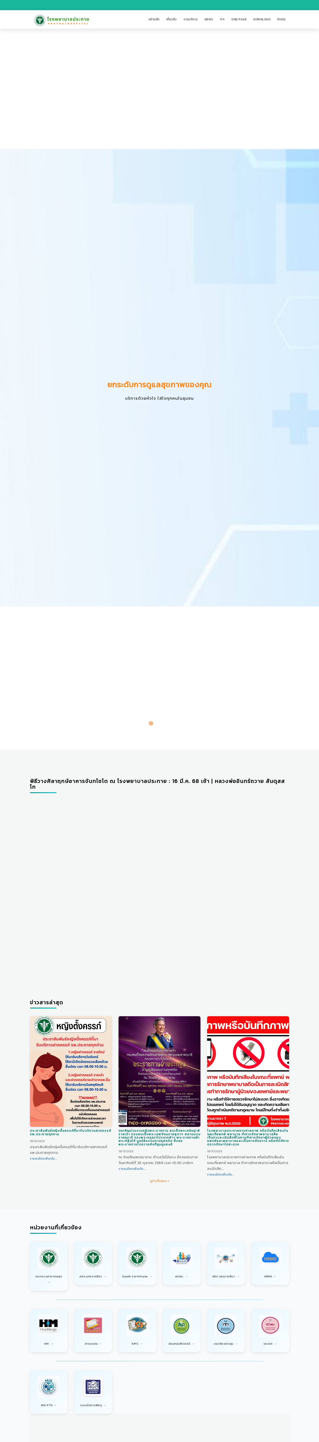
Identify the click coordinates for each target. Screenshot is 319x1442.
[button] (154, 19)
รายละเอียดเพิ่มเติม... (43, 1158)
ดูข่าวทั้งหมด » (159, 1181)
